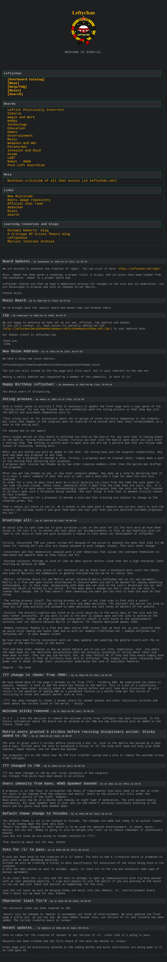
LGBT (11, 158)
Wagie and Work (21, 117)
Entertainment (20, 136)
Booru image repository (28, 200)
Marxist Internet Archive (30, 241)
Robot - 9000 (19, 162)
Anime (12, 154)
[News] (13, 83)
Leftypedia (17, 238)
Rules (12, 211)
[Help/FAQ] (17, 87)
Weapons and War (22, 143)
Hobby (12, 121)
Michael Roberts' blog (27, 230)
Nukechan (15, 207)
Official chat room (25, 204)
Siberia (14, 114)
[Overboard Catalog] (26, 79)
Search (13, 215)
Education (16, 128)
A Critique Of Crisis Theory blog (38, 234)
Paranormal (17, 147)
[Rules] (14, 91)
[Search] (15, 94)
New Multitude (20, 196)
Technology (17, 125)
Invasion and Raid (24, 150)
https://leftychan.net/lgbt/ (140, 268)
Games (12, 132)
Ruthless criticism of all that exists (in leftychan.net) (62, 181)
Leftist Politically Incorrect (35, 110)
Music (12, 139)
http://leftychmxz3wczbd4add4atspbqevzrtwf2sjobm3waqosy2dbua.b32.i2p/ (57, 328)
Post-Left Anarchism (26, 165)
